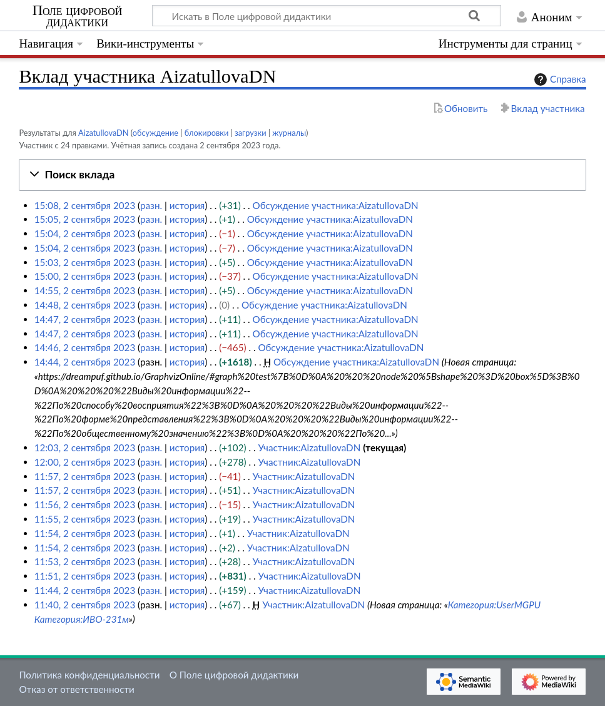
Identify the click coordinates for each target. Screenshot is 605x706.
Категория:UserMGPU (494, 604)
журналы (289, 133)
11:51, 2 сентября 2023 (85, 575)
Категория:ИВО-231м (81, 619)
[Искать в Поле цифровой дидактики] (327, 16)
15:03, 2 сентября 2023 (85, 262)
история (187, 205)
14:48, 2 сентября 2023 (85, 304)
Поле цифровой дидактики (78, 16)
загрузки (250, 133)
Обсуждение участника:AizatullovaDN (336, 205)
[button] (302, 175)
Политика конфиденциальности (89, 674)
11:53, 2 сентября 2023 (85, 561)
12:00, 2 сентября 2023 (85, 462)
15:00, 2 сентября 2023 (85, 276)
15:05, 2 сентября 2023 (85, 219)
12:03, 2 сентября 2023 (85, 447)
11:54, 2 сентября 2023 (85, 533)
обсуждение (155, 133)
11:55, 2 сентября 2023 (85, 518)
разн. (151, 205)
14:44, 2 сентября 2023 (85, 361)
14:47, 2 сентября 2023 (85, 319)
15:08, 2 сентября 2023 (85, 205)
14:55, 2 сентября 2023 (85, 290)
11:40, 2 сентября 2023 (85, 604)
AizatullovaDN (103, 133)
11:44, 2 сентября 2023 (85, 590)
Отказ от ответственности (76, 689)
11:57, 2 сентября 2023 (85, 476)
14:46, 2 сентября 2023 (85, 347)
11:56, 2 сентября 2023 (85, 504)
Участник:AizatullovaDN (309, 447)
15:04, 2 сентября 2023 (85, 233)
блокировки (207, 133)
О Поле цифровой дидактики (234, 674)
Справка (558, 79)
